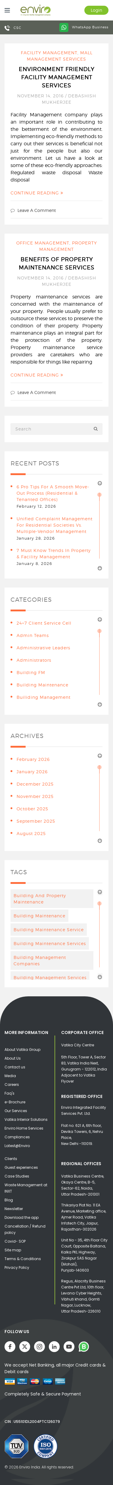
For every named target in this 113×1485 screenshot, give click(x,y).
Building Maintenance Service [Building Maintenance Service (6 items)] (49, 929)
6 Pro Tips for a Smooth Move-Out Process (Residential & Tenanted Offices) (53, 493)
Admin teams (33, 635)
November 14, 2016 (41, 95)
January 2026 (32, 771)
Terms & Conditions (23, 1258)
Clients (11, 1158)
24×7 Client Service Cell (44, 623)
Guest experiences (21, 1167)
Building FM (31, 672)
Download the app (22, 1217)
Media (10, 1075)
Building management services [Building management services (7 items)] (50, 977)
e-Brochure (15, 1102)
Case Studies (17, 1176)
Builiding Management (44, 697)
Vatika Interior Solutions (26, 1119)
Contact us (15, 1067)
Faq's (9, 1093)
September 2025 (36, 821)
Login (96, 10)
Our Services (16, 1110)
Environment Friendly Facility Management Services (56, 77)
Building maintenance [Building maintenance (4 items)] (39, 915)
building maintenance (42, 684)
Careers (12, 1084)
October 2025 (32, 808)
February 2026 (33, 759)
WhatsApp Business (83, 27)
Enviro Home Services (24, 1128)
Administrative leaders (43, 647)
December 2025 (35, 784)
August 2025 (31, 833)
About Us (13, 1058)
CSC (13, 28)
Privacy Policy (17, 1267)
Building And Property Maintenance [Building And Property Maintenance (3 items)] (40, 898)
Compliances (17, 1137)
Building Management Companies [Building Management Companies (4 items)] (40, 960)
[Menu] (5, 10)
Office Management (42, 242)
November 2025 (35, 796)
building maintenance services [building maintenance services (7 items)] (50, 943)
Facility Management (49, 52)
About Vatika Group (22, 1049)
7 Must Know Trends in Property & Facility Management (54, 553)
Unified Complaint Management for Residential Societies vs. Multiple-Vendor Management (55, 525)
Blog (9, 1200)
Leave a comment (36, 210)
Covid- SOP (15, 1241)
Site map (13, 1250)
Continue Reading (37, 192)
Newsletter (14, 1208)
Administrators (34, 660)
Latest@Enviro (17, 1145)
